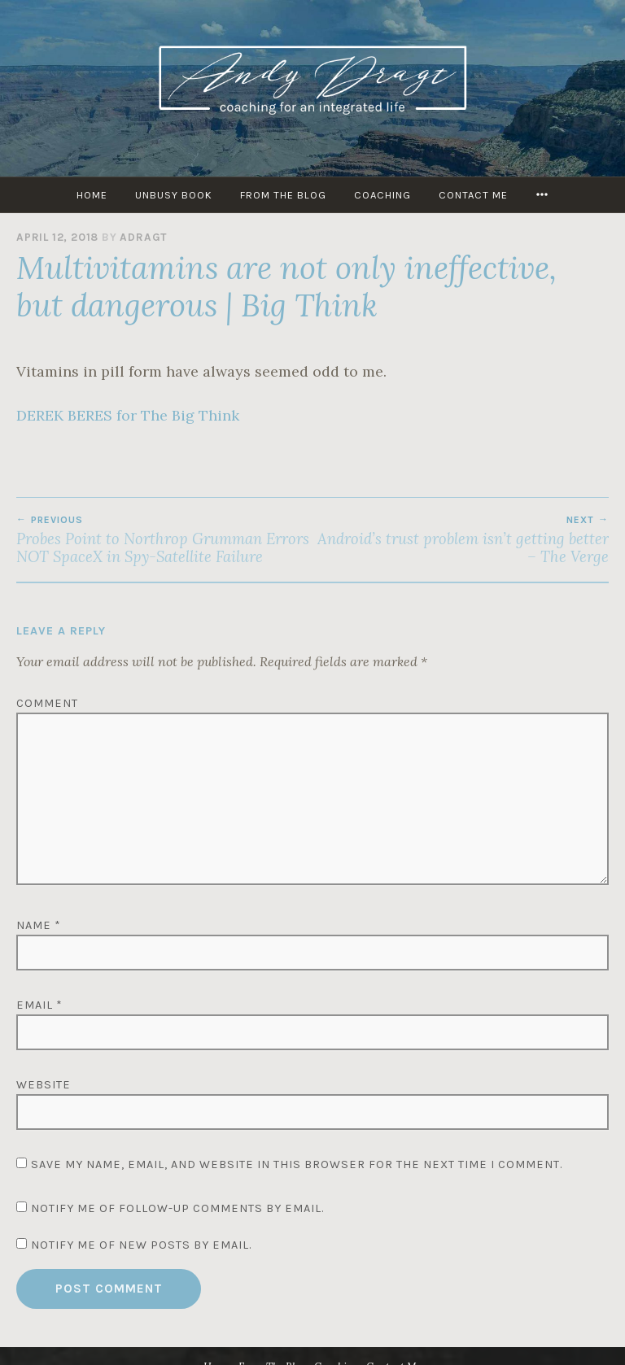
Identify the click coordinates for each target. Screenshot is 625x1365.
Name (38, 925)
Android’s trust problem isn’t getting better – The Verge (460, 540)
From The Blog (283, 195)
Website (43, 1085)
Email (39, 1005)
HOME (91, 195)
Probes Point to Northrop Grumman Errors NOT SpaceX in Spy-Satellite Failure (164, 540)
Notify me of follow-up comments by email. (177, 1208)
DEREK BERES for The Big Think (127, 415)
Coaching (382, 195)
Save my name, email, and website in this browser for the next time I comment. (296, 1164)
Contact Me (473, 195)
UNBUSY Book (173, 195)
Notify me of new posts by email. (141, 1245)
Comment (47, 703)
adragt (143, 237)
